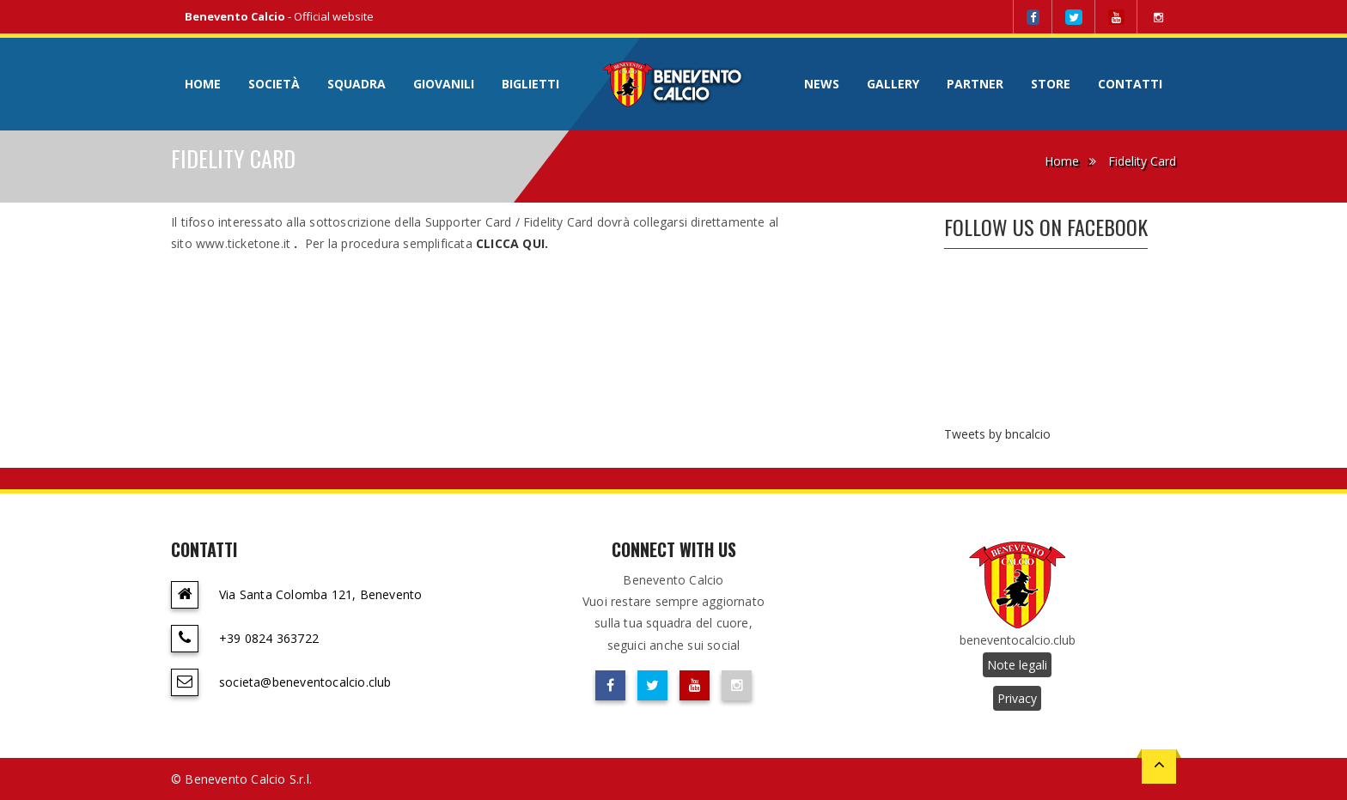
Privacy (1017, 698)
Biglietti (530, 84)
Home (203, 84)
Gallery (893, 84)
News (821, 84)
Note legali (1017, 665)
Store (1050, 84)
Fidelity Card (1142, 161)
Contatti (1130, 84)
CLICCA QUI (510, 243)
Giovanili (443, 84)
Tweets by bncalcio (997, 434)
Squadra (356, 84)
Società (274, 84)
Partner (975, 84)
